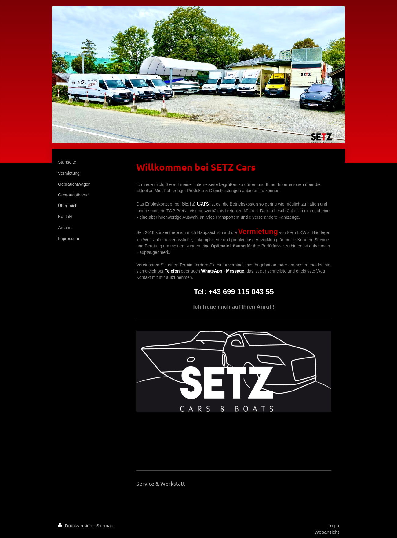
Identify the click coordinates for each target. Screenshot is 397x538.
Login (333, 525)
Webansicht (327, 532)
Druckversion (75, 525)
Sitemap (104, 525)
